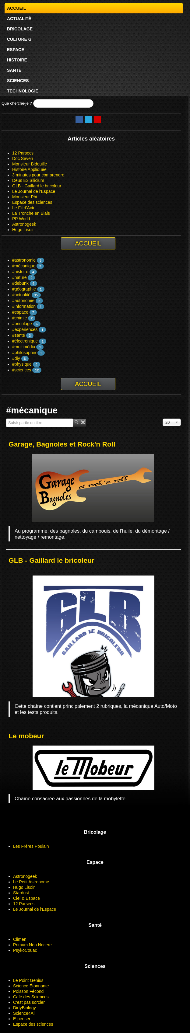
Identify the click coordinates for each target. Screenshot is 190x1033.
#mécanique (23, 265)
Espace (15, 49)
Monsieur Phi (24, 196)
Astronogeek (24, 224)
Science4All (24, 1013)
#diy (16, 358)
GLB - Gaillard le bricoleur (36, 185)
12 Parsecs (22, 153)
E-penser (21, 1018)
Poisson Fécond (28, 991)
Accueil (16, 8)
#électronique (25, 341)
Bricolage (20, 28)
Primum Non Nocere (32, 944)
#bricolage (22, 323)
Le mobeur (26, 736)
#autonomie (23, 300)
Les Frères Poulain (31, 846)
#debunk (20, 283)
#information (24, 306)
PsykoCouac (25, 950)
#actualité (21, 294)
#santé (18, 335)
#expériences (24, 329)
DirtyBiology (24, 1007)
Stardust (21, 892)
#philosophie (24, 352)
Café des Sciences (31, 996)
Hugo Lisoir (23, 229)
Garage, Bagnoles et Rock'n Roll (62, 444)
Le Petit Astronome (31, 881)
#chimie (19, 317)
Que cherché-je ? (17, 103)
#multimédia (23, 346)
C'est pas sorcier (29, 1002)
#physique (22, 364)
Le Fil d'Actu (24, 207)
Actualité (19, 18)
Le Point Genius (28, 980)
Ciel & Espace (26, 898)
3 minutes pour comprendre (38, 174)
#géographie (24, 289)
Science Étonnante (31, 985)
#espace (20, 312)
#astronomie (24, 260)
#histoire (20, 271)
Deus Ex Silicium (28, 180)
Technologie (22, 91)
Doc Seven (22, 158)
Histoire (17, 59)
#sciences (21, 369)
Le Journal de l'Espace (33, 191)
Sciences (18, 80)
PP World (21, 218)
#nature (19, 277)
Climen (19, 939)
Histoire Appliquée (29, 169)
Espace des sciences (32, 202)
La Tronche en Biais (31, 213)
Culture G (19, 39)
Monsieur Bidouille (29, 164)
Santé (14, 70)
